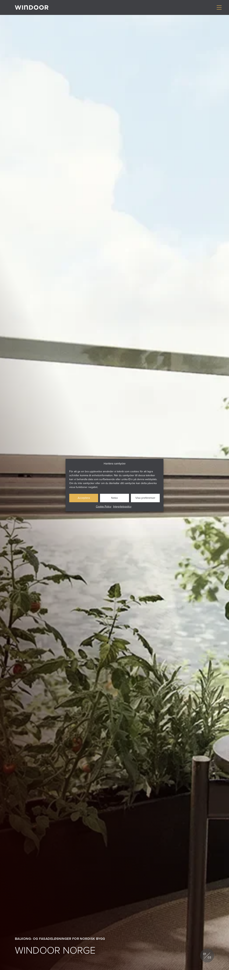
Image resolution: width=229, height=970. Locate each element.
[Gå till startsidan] (31, 7)
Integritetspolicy (122, 506)
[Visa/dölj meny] (219, 8)
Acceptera (84, 498)
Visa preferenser (145, 498)
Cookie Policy (103, 506)
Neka (114, 498)
